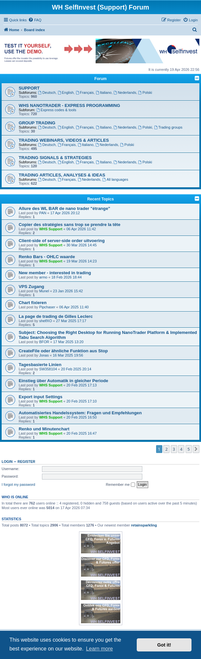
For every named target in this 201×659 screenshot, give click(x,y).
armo (43, 277)
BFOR (44, 342)
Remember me (120, 485)
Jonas (44, 355)
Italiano (103, 92)
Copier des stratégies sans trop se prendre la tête (69, 224)
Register (26, 461)
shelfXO (45, 321)
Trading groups (168, 127)
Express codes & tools (56, 110)
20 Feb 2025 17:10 (82, 401)
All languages (115, 179)
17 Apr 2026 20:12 (65, 213)
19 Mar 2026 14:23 (82, 261)
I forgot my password (18, 484)
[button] (196, 449)
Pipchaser (47, 307)
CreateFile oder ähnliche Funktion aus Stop (63, 350)
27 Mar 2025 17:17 (71, 321)
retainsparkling (144, 525)
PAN (42, 213)
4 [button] (181, 449)
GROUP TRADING (37, 122)
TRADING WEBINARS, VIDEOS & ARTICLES (64, 140)
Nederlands (124, 92)
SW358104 (48, 369)
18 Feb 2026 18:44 (66, 277)
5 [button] (189, 449)
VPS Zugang (31, 286)
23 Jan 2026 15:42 (68, 291)
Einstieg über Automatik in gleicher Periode (63, 380)
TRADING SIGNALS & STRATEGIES (55, 157)
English (66, 92)
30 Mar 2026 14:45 (82, 245)
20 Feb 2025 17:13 (82, 385)
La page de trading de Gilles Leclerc (56, 316)
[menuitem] (34, 20)
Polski (145, 92)
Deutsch (46, 92)
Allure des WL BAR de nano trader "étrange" (64, 208)
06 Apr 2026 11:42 (81, 229)
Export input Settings (40, 396)
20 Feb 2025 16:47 (82, 433)
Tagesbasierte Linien (40, 364)
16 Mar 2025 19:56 (68, 355)
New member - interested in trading (55, 272)
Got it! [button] (164, 645)
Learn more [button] (99, 648)
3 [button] (174, 449)
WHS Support (50, 229)
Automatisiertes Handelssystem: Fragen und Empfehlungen (80, 412)
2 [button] (166, 449)
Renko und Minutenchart (44, 428)
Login (7, 461)
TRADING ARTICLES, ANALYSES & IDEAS (62, 175)
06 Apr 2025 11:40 (74, 307)
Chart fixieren (33, 302)
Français (85, 92)
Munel (44, 291)
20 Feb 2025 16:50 (82, 417)
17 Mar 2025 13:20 (68, 342)
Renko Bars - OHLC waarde (47, 256)
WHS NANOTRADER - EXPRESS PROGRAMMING (69, 105)
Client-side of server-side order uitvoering (62, 240)
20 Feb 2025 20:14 (76, 369)
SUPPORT (29, 88)
